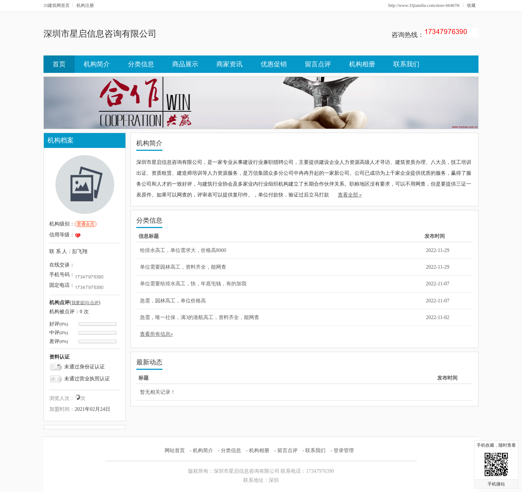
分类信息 (141, 64)
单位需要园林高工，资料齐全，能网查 (183, 267)
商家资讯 (229, 64)
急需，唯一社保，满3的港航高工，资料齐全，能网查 (199, 317)
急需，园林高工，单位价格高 (173, 300)
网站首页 (175, 450)
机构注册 (85, 5)
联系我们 (406, 64)
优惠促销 (274, 64)
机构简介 (97, 64)
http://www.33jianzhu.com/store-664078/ (424, 5)
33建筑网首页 (57, 5)
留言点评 (318, 64)
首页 (59, 64)
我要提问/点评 (85, 302)
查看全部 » (350, 195)
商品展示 (185, 64)
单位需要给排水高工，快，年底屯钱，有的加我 (193, 283)
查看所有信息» (156, 334)
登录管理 (344, 450)
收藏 (471, 5)
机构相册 (362, 64)
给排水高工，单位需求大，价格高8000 (183, 250)
